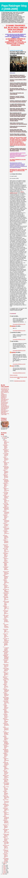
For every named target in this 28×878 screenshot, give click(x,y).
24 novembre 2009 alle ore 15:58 (19, 339)
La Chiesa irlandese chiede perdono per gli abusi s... (5, 706)
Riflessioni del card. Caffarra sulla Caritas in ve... (6, 843)
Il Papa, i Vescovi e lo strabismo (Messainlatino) (6, 784)
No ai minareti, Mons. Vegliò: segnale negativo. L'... (6, 505)
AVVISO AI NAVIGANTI (5, 678)
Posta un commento (13, 375)
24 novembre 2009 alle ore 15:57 (19, 330)
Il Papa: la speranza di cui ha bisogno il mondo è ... (5, 559)
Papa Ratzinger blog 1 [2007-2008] (5, 414)
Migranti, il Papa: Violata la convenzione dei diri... (6, 777)
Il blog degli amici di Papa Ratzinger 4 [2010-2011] (5, 408)
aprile (4, 869)
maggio (4, 868)
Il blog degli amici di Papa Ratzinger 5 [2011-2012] (5, 400)
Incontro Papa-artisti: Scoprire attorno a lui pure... (5, 635)
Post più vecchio (23, 377)
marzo (4, 870)
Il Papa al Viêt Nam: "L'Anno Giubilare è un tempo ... (6, 797)
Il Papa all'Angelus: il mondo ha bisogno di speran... (6, 577)
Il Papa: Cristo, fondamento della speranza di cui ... (5, 598)
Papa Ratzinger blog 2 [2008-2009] (14, 7)
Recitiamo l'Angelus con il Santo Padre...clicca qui (6, 608)
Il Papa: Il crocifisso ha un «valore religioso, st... (6, 524)
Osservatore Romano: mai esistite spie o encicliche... (6, 690)
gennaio (4, 872)
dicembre (5, 437)
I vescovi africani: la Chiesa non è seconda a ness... (6, 459)
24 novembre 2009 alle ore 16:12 (19, 372)
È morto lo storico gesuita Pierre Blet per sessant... (6, 442)
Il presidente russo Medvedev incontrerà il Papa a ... (5, 793)
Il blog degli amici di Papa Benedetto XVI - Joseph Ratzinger (5, 389)
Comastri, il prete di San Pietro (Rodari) (6, 835)
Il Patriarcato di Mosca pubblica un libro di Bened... (5, 485)
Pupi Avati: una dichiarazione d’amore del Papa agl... (6, 468)
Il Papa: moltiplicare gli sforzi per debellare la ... (5, 542)
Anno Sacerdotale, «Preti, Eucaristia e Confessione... (6, 626)
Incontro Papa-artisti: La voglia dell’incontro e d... (6, 631)
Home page (18, 378)
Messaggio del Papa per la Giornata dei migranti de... (6, 751)
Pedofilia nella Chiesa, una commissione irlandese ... (6, 764)
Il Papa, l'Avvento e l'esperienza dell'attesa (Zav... (5, 472)
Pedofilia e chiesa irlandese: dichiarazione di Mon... (6, 711)
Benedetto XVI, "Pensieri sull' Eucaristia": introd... (6, 805)
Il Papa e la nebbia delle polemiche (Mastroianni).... (6, 822)
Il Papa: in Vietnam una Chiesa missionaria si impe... (6, 813)
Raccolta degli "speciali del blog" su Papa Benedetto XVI (5, 405)
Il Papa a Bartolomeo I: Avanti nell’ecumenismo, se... (6, 489)
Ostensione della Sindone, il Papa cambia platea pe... (6, 573)
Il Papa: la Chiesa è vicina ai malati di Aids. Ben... (6, 582)
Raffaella (13, 326)
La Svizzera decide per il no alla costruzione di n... (6, 532)
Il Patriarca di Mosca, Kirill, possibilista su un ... (6, 724)
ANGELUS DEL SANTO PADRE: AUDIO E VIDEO (6, 564)
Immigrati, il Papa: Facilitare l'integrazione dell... (6, 768)
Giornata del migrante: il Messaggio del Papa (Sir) (6, 742)
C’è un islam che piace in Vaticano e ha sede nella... (6, 640)
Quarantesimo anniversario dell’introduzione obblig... (6, 481)
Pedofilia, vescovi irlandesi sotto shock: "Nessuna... (6, 501)
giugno (4, 867)
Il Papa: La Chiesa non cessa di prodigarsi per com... (6, 586)
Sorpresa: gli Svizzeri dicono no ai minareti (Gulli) (5, 517)
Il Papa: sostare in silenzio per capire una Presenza (6, 669)
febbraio (4, 871)
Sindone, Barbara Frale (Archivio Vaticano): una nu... (6, 463)
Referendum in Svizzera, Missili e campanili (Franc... (5, 447)
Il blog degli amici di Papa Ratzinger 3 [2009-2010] (5, 411)
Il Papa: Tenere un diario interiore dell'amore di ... (6, 661)
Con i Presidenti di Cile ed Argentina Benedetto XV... (6, 644)
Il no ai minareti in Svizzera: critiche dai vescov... (5, 455)
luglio (4, 866)
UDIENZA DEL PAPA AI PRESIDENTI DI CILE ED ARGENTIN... (6, 657)
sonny (12, 365)
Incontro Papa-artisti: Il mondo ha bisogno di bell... (5, 855)
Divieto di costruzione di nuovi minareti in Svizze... (6, 512)
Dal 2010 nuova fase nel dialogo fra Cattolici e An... (6, 826)
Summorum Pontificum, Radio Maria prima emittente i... (5, 537)
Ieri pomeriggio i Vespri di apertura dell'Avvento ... (6, 569)
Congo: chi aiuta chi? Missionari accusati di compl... (6, 788)
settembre (5, 863)
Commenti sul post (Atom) (19, 380)
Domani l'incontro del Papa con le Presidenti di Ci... (6, 729)
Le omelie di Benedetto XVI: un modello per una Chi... (5, 716)
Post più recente (13, 377)
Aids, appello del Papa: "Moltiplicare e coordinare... (6, 590)
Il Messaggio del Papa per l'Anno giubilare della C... (6, 831)
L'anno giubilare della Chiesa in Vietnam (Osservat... (6, 860)
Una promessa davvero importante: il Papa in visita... (6, 746)
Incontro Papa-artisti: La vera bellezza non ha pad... (6, 546)
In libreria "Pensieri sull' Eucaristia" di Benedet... (6, 818)
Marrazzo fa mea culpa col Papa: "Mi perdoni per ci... (6, 847)
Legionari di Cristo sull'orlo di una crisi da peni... (5, 686)
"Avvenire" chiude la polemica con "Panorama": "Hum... (6, 694)
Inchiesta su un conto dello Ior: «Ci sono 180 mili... (6, 851)
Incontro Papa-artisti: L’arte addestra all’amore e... (6, 780)
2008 (3, 873)
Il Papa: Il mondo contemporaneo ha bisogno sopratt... (6, 603)
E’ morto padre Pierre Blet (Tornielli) (5, 493)
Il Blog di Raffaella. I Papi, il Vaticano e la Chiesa (5, 392)
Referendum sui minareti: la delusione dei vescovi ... (6, 451)
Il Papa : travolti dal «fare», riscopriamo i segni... (6, 616)
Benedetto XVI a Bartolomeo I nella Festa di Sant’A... (6, 509)
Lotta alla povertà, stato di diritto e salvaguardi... (6, 496)
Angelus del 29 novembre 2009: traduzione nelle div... (5, 555)
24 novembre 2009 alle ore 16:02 (19, 350)
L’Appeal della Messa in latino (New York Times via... (5, 476)
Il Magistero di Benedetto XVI (4, 395)
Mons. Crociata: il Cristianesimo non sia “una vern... (6, 801)
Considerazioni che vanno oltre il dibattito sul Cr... (5, 612)
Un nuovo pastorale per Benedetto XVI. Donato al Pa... (6, 733)
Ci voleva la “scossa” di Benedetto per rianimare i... (6, 621)
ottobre (4, 862)
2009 (3, 436)
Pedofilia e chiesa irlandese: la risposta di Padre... (5, 738)
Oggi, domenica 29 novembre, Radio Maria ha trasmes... (6, 698)
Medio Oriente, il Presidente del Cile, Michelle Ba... (6, 653)
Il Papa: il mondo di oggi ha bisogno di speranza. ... (6, 594)
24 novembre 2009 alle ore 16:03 (19, 364)
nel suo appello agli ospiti (17, 192)
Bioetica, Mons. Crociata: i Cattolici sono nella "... (6, 809)
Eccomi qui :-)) (5, 676)
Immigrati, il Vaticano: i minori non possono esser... (5, 755)
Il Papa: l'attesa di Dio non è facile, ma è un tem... (5, 666)
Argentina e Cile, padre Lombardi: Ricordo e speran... (6, 681)
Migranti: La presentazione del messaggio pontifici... (6, 720)
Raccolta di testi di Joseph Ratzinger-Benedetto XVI (4, 403)
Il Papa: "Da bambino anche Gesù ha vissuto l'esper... (5, 772)
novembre (5, 438)
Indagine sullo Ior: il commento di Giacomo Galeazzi (6, 838)
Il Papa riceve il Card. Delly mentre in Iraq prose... (6, 702)
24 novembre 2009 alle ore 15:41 (19, 324)
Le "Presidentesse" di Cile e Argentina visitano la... (6, 648)
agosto (4, 865)
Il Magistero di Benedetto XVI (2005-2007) (4, 397)
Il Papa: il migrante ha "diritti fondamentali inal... (6, 759)
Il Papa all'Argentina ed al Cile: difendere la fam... (5, 674)
